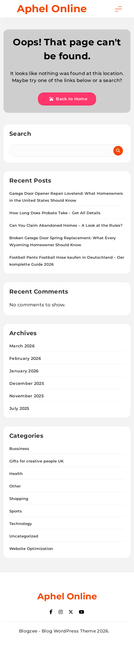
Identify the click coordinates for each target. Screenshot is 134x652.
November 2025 (26, 396)
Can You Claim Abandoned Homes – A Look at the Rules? (66, 225)
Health (16, 473)
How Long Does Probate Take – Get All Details (54, 212)
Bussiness (19, 448)
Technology (20, 523)
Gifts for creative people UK (36, 461)
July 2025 (19, 408)
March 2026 (22, 346)
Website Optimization (31, 548)
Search (20, 133)
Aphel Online (52, 8)
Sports (15, 511)
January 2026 (24, 371)
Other (15, 486)
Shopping (18, 498)
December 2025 (26, 383)
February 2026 (25, 358)
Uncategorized (23, 536)
